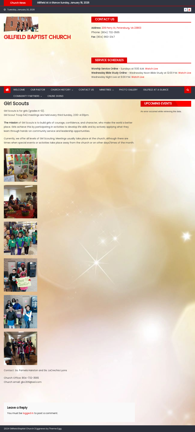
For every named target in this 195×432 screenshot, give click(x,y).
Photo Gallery (128, 89)
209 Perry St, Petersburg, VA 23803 (121, 28)
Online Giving (55, 96)
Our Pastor (38, 89)
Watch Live (151, 68)
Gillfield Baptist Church (37, 37)
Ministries (105, 89)
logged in (28, 413)
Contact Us (86, 89)
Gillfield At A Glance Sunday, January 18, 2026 (63, 2)
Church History (61, 89)
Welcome (19, 89)
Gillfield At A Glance (155, 89)
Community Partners (26, 96)
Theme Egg (55, 428)
